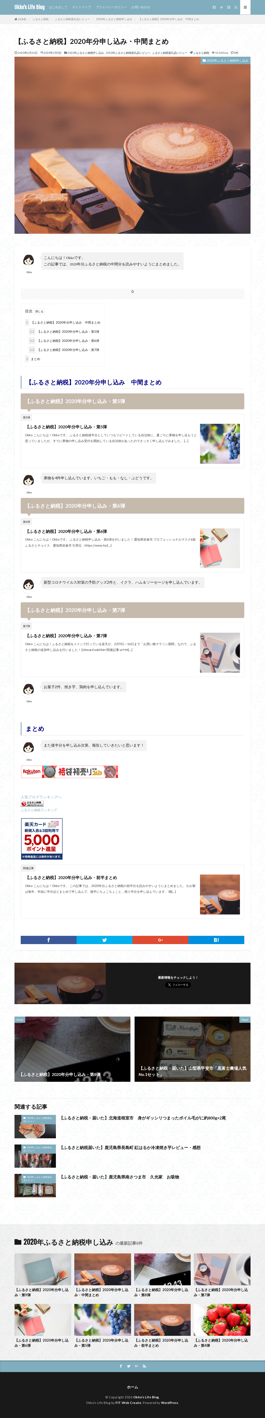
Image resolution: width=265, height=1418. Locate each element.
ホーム (132, 1387)
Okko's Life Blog (29, 7)
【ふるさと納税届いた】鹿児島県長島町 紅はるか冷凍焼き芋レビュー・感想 (130, 1147)
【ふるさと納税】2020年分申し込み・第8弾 (161, 1292)
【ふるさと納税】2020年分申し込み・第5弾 (64, 331)
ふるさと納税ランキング (39, 810)
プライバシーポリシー (111, 7)
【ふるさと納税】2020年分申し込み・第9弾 (41, 1292)
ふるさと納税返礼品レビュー (72, 19)
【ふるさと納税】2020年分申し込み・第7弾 (64, 349)
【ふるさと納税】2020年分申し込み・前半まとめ (71, 877)
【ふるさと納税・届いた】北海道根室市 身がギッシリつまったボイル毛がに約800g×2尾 (142, 1117)
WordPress (169, 1403)
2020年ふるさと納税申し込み (114, 19)
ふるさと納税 (41, 19)
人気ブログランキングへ (41, 797)
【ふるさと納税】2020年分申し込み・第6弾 (64, 340)
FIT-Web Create (128, 1403)
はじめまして (58, 7)
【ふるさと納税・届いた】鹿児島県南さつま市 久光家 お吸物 (119, 1176)
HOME (22, 19)
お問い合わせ (140, 7)
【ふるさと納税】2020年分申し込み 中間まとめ (62, 322)
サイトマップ (81, 7)
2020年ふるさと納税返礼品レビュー (128, 52)
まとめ (32, 358)
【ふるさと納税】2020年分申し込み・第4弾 (221, 1343)
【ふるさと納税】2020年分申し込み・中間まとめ (169, 19)
